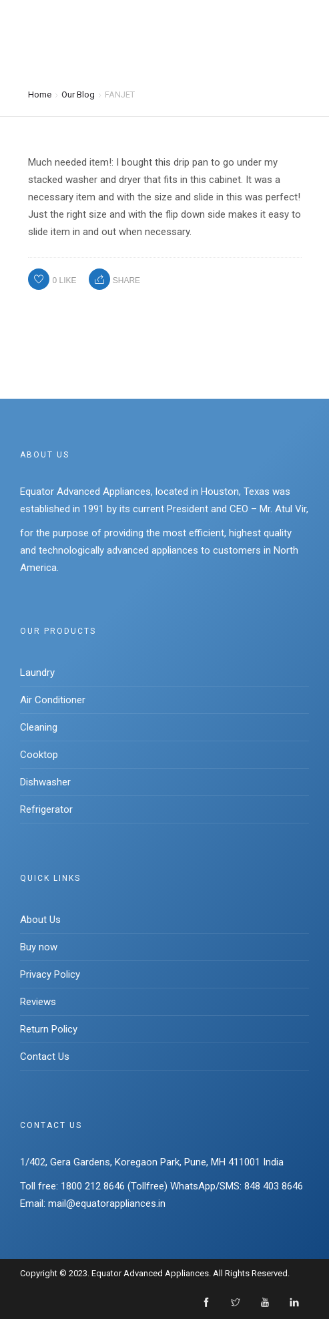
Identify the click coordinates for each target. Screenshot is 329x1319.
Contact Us (44, 1057)
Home (39, 94)
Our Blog (78, 94)
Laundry (37, 673)
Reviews (38, 1002)
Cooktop (39, 755)
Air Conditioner (52, 700)
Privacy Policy (50, 974)
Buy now (38, 947)
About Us (40, 920)
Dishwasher (45, 782)
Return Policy (48, 1029)
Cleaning (38, 727)
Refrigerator (46, 809)
